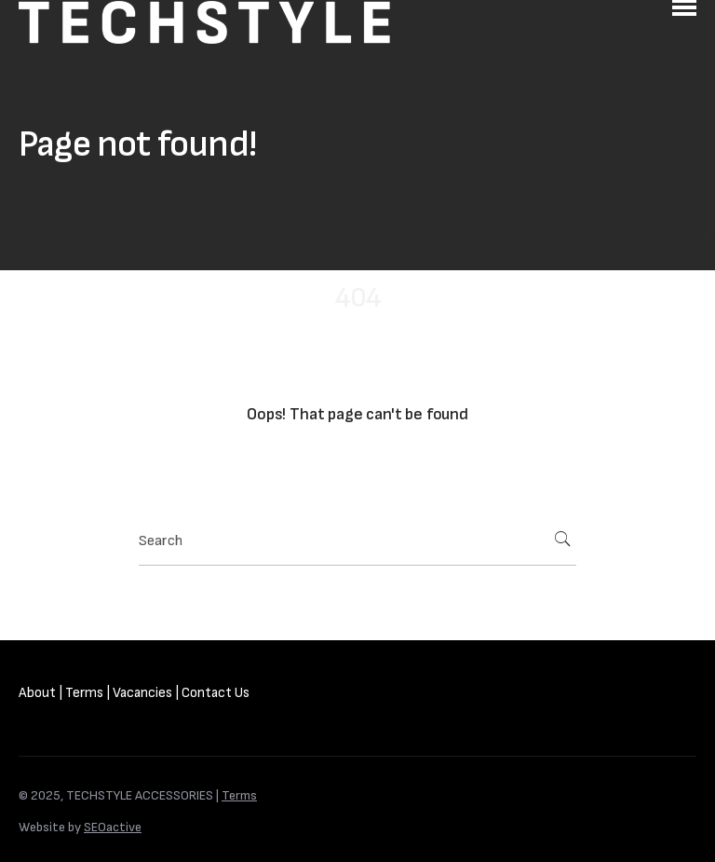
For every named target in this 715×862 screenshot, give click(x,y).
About (37, 693)
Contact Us (216, 693)
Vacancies (142, 693)
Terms (84, 693)
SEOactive (113, 827)
